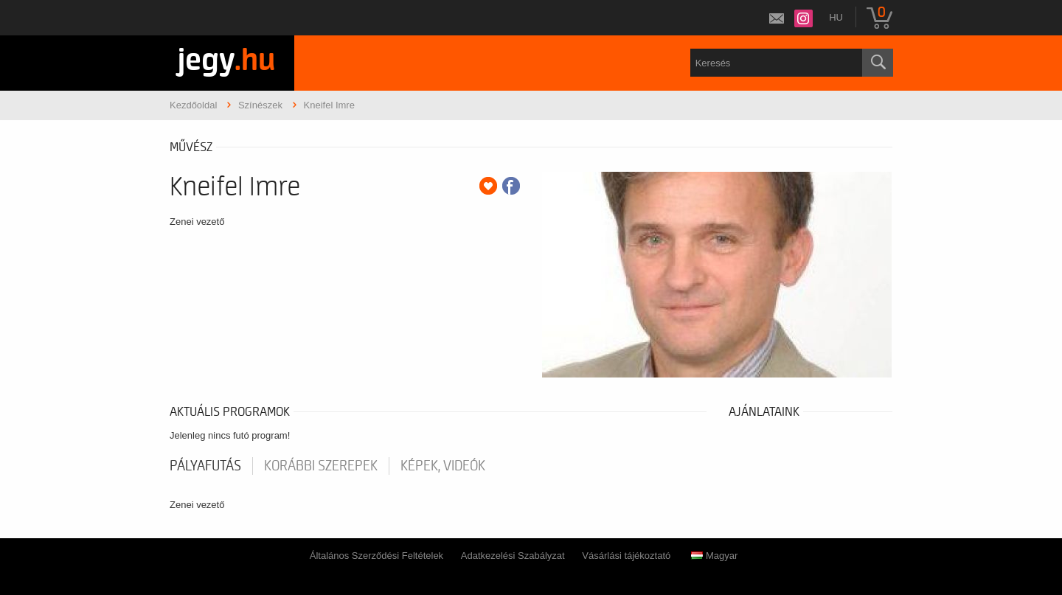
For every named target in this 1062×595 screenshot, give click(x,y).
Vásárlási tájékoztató (626, 555)
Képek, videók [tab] (442, 466)
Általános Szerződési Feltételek (376, 555)
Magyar (714, 555)
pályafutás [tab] (205, 466)
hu (836, 17)
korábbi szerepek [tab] (321, 466)
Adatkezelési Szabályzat (513, 555)
